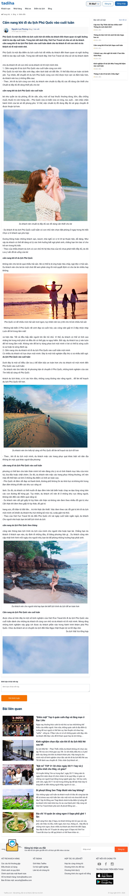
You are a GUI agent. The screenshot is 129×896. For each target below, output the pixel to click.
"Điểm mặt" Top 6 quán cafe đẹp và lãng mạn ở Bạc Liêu (60, 719)
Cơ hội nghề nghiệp (40, 867)
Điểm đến (97, 30)
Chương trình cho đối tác (74, 867)
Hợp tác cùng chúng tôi (73, 863)
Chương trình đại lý (72, 870)
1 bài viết (36, 29)
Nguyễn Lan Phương (20, 29)
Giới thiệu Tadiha (39, 863)
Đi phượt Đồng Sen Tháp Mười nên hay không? (60, 790)
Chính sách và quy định (10, 870)
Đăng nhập (121, 4)
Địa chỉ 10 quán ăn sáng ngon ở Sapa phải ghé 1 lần (61, 815)
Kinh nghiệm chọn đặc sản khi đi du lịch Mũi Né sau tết (61, 743)
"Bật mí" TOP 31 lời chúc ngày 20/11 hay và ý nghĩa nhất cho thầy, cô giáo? (59, 767)
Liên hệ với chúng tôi (41, 870)
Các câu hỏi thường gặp (10, 863)
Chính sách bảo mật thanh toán (13, 874)
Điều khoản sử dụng (9, 867)
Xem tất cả (122, 20)
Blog (50, 8)
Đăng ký (108, 4)
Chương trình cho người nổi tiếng (77, 874)
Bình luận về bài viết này (9, 682)
